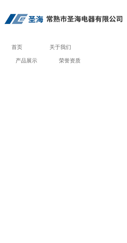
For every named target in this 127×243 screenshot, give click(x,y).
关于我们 (60, 47)
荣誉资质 (70, 60)
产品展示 (26, 60)
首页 (17, 47)
